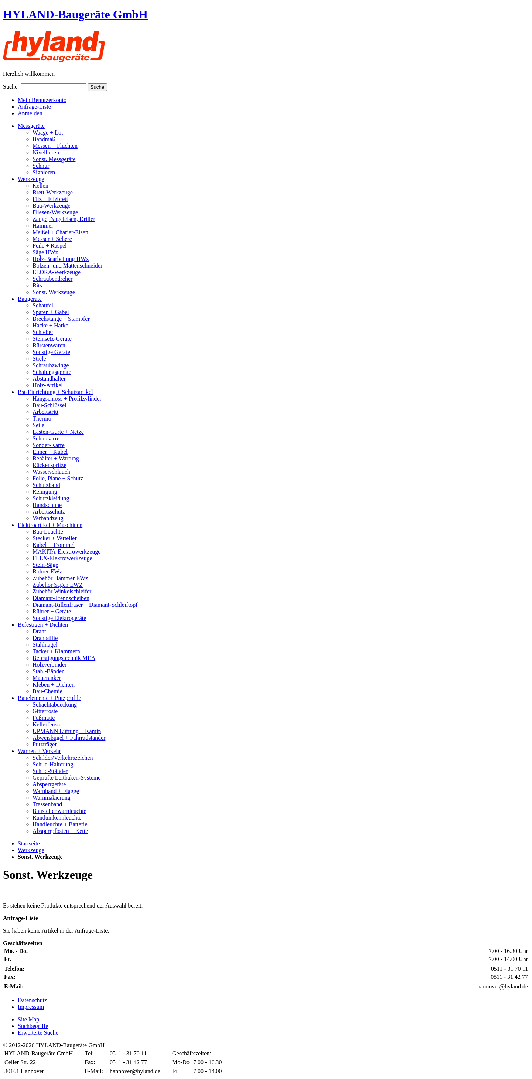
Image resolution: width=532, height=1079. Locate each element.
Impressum (31, 1007)
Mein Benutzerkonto (42, 100)
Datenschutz (32, 1000)
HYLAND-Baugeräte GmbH (75, 14)
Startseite (29, 843)
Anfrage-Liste (34, 106)
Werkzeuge (31, 850)
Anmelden (30, 113)
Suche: (11, 87)
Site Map (28, 1019)
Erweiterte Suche (38, 1032)
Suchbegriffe (33, 1026)
